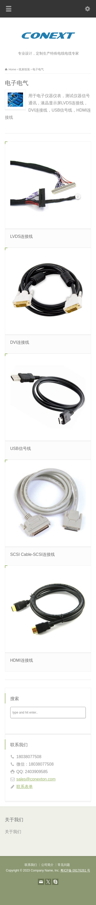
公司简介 (47, 865)
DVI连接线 (19, 342)
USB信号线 (20, 448)
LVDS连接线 (21, 236)
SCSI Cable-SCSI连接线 (32, 554)
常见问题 (64, 865)
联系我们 (31, 865)
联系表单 (24, 786)
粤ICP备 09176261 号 (75, 870)
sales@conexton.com (36, 779)
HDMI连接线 (21, 660)
